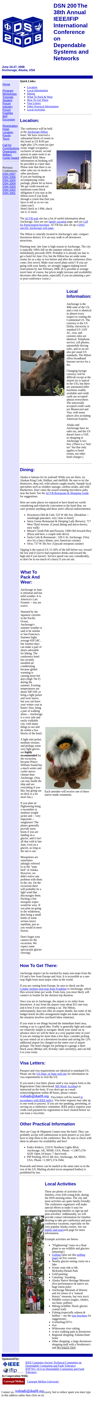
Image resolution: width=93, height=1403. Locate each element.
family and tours (54, 1229)
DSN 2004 (9, 183)
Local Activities (36, 109)
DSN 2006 (9, 177)
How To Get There (37, 100)
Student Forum (7, 102)
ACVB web (31, 218)
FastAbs (7, 113)
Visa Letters (34, 103)
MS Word (60, 1086)
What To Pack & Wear (40, 96)
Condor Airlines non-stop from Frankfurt (43, 988)
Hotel (5, 129)
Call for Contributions (10, 147)
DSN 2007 (9, 173)
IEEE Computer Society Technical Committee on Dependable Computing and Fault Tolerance (53, 1364)
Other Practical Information (43, 106)
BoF (5, 116)
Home (6, 84)
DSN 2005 (9, 180)
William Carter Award (10, 156)
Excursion (8, 119)
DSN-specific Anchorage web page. (52, 226)
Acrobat (72, 1086)
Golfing (56, 1254)
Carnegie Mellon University (43, 1381)
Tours (5, 138)
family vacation (58, 221)
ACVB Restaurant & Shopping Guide (67, 493)
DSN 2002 (9, 189)
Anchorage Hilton (37, 131)
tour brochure (79, 1315)
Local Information (37, 90)
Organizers (9, 151)
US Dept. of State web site (51, 1073)
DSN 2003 (9, 186)
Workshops (9, 93)
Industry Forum (7, 108)
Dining (31, 93)
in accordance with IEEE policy (51, 1099)
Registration (10, 125)
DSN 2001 (9, 193)
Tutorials (7, 97)
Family (6, 135)
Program (7, 90)
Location (7, 132)
